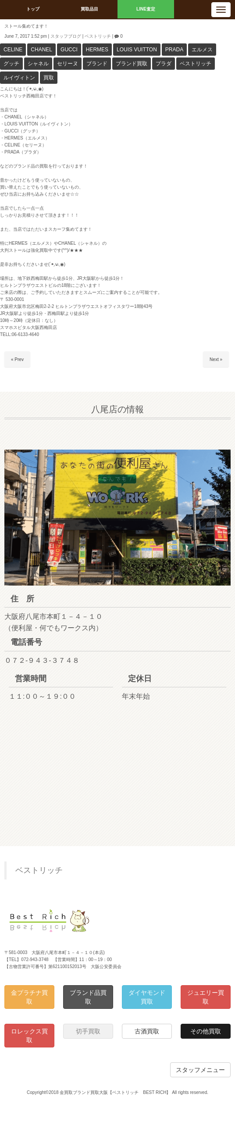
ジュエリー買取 (205, 997)
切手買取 (88, 1031)
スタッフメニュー (200, 1069)
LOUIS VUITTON (137, 49)
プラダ (163, 64)
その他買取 (205, 1031)
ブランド (96, 64)
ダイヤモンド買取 (146, 997)
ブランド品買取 (88, 997)
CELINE (13, 49)
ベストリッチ (98, 36)
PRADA (174, 49)
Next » (216, 359)
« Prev (17, 359)
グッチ (11, 64)
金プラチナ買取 (29, 997)
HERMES (97, 49)
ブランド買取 (131, 64)
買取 (48, 78)
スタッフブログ (65, 36)
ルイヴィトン (19, 78)
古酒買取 (147, 1031)
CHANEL (41, 49)
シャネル (38, 64)
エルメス (202, 49)
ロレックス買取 (29, 1036)
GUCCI (69, 49)
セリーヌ (67, 64)
